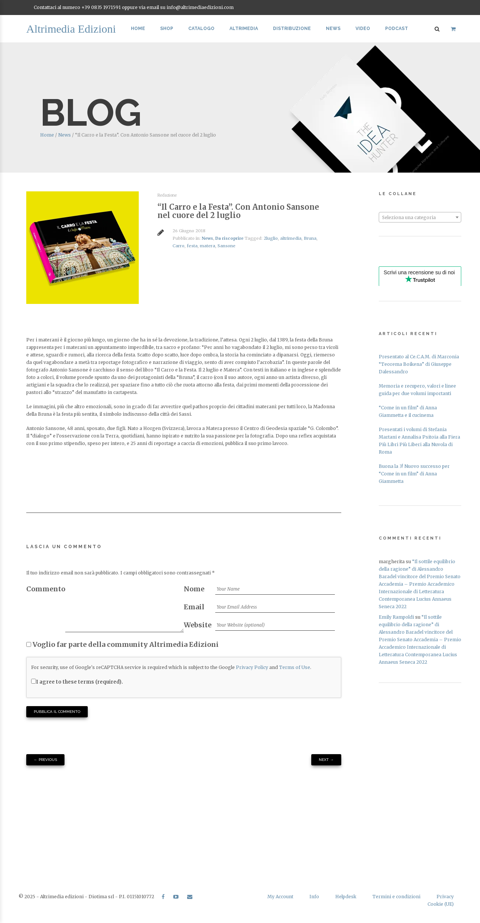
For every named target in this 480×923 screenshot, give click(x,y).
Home (138, 28)
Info (314, 896)
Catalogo (201, 28)
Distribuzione (292, 28)
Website (198, 625)
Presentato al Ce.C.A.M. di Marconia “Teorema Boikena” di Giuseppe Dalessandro (419, 364)
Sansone (227, 245)
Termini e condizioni (396, 896)
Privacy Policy (252, 667)
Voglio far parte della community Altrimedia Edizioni (122, 644)
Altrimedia (244, 28)
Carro (178, 245)
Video (363, 28)
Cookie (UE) (441, 904)
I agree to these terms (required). (77, 682)
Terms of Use (294, 667)
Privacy (445, 896)
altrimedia (291, 238)
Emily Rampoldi (396, 617)
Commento (45, 589)
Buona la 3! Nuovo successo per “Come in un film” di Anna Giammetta (414, 473)
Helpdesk (345, 896)
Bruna (310, 238)
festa (192, 245)
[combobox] (420, 217)
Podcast (396, 28)
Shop (166, 28)
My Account (280, 896)
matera (207, 245)
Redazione (167, 195)
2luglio (271, 238)
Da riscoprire (229, 238)
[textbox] (420, 217)
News (333, 28)
